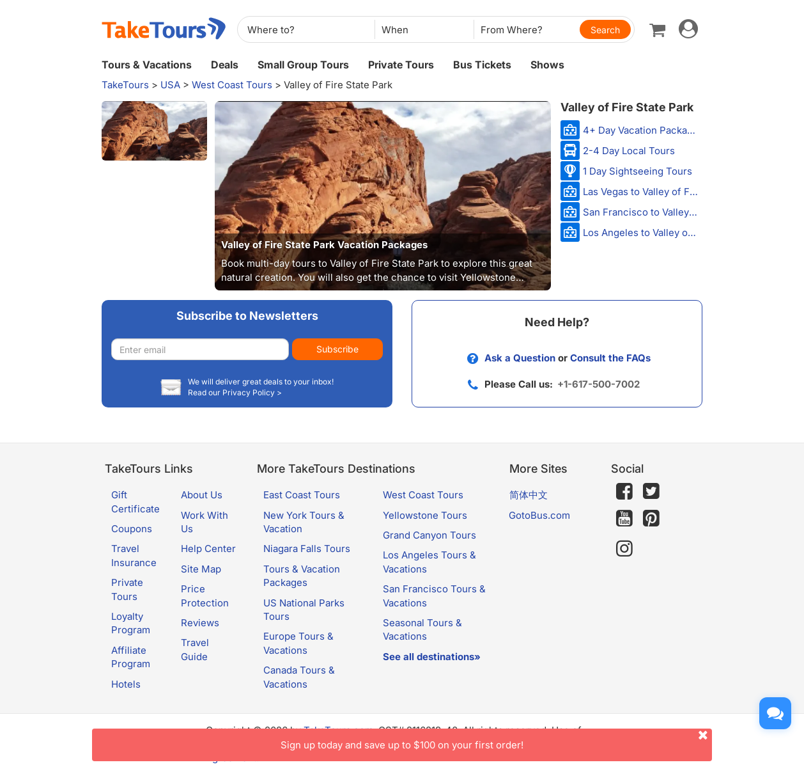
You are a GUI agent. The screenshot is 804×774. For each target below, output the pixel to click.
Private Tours (401, 64)
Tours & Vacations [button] (147, 64)
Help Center (208, 548)
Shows (547, 64)
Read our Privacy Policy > (235, 392)
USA (170, 85)
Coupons (131, 529)
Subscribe (337, 349)
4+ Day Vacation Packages (641, 130)
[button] (154, 131)
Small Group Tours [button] (303, 64)
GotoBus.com (539, 515)
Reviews (200, 623)
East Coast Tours (301, 495)
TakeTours (125, 85)
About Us (201, 495)
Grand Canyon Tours (429, 535)
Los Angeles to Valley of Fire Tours (641, 232)
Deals (224, 64)
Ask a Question (519, 358)
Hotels (126, 684)
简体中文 (528, 495)
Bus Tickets (482, 64)
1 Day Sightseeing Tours (637, 171)
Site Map (201, 569)
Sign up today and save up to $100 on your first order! (496, 740)
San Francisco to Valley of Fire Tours (641, 212)
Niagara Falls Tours (306, 548)
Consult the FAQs (610, 358)
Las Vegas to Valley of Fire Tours (641, 192)
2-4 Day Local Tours (629, 151)
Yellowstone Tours (425, 515)
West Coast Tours (232, 85)
